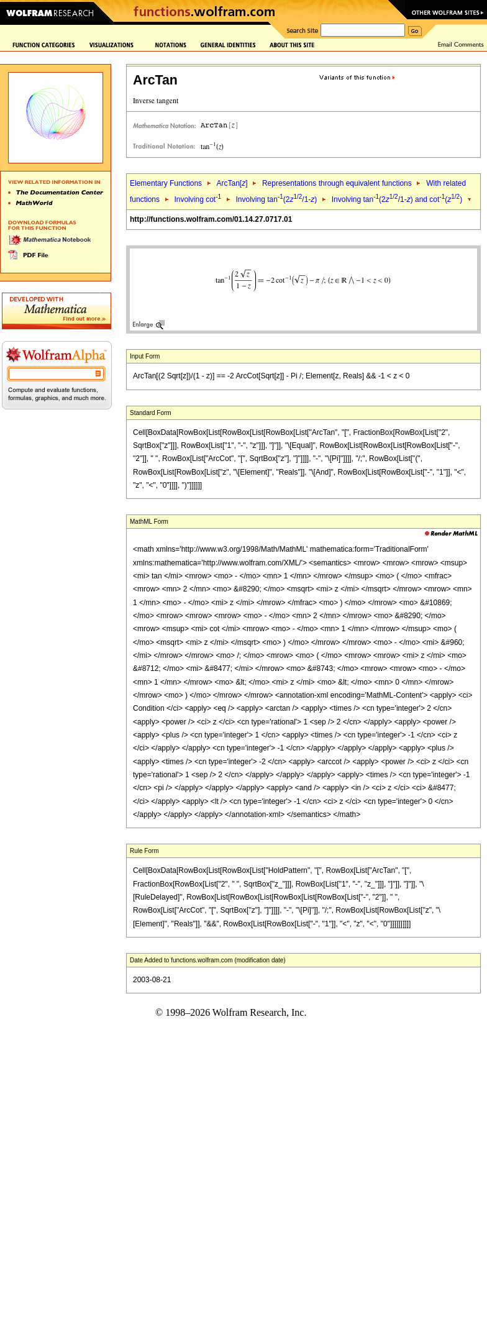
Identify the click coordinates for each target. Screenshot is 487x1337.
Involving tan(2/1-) (276, 199)
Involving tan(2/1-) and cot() (397, 199)
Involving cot (197, 199)
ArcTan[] (231, 183)
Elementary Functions (166, 183)
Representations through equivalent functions (337, 183)
